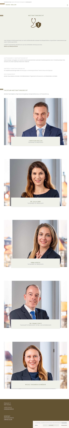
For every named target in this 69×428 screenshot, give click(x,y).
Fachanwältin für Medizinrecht (36, 203)
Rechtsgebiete (22, 2)
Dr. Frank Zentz (36, 323)
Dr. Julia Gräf (35, 202)
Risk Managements (39, 76)
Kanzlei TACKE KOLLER (15, 2)
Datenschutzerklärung (64, 422)
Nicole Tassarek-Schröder (35, 384)
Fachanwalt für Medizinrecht (35, 142)
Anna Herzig (35, 262)
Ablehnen (36, 425)
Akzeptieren (51, 425)
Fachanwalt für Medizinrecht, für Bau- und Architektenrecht (35, 325)
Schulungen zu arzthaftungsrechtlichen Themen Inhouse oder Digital (36, 70)
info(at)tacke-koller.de (9, 409)
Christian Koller (35, 141)
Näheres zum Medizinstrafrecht (11, 46)
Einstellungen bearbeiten (64, 425)
